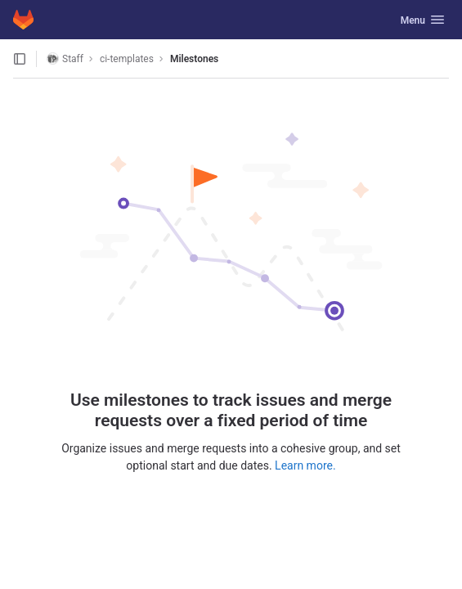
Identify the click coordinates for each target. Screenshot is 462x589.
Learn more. (305, 465)
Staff (65, 58)
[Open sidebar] (20, 59)
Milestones (194, 59)
